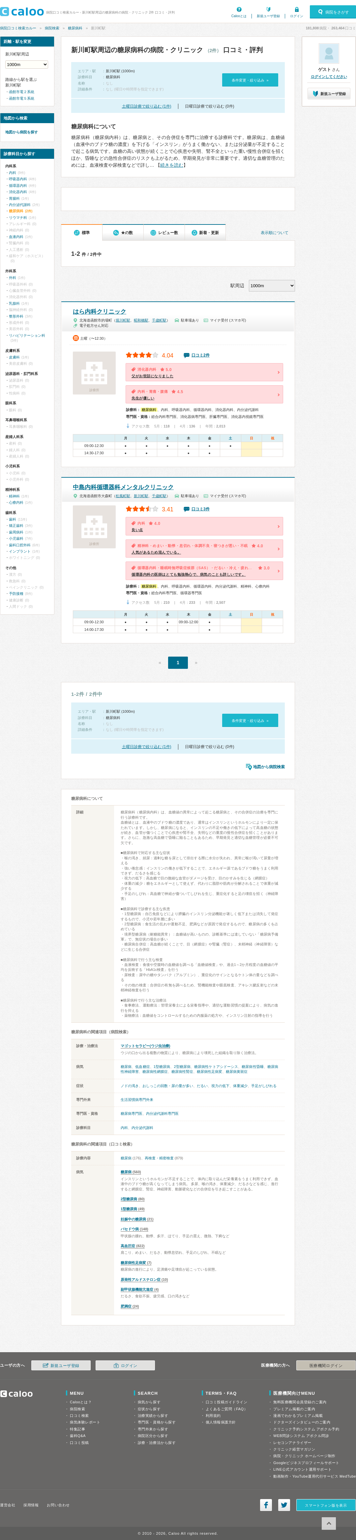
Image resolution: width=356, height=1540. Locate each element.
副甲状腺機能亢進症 (137, 1289)
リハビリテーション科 (27, 335)
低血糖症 (142, 1067)
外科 (12, 278)
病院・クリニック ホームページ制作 (304, 1456)
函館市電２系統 (21, 92)
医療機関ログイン (326, 1365)
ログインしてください (329, 77)
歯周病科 (16, 532)
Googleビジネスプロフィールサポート (306, 1463)
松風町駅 (123, 496)
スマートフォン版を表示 (326, 1505)
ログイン (296, 16)
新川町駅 (141, 496)
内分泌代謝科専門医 (162, 1113)
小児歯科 (16, 538)
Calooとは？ (81, 1402)
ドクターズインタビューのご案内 (301, 1422)
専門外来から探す (153, 1429)
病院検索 (52, 28)
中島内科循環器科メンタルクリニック (123, 487)
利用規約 (213, 1416)
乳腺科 (14, 303)
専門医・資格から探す (157, 1422)
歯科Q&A (78, 1436)
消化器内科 (18, 192)
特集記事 (77, 1429)
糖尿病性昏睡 (253, 1067)
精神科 (14, 496)
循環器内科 (18, 186)
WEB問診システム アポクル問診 (301, 1436)
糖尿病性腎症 (182, 1072)
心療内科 (16, 502)
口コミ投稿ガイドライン (227, 1402)
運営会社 (7, 1505)
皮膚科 (14, 357)
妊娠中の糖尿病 (133, 1219)
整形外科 (16, 316)
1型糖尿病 (162, 1067)
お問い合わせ (58, 1505)
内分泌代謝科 (142, 1128)
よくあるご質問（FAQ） (227, 1409)
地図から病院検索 (269, 767)
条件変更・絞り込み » (250, 80)
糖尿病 (126, 1067)
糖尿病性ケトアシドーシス (216, 1067)
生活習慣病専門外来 (137, 1100)
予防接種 (16, 594)
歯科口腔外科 (20, 545)
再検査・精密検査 (159, 1158)
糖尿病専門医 (131, 1113)
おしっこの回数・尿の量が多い (167, 1086)
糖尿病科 (75, 28)
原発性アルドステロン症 (141, 1280)
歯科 (12, 519)
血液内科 (16, 237)
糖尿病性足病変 (209, 1072)
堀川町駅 (123, 320)
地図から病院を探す (21, 132)
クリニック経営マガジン (294, 1449)
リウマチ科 (18, 218)
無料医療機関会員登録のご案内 (300, 1402)
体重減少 (240, 1086)
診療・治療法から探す (157, 1443)
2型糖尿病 (182, 1067)
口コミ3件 (201, 509)
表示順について (274, 232)
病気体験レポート (85, 1422)
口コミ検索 (79, 1416)
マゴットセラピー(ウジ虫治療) (145, 1046)
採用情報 (31, 1505)
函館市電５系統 (21, 98)
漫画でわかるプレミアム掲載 (298, 1416)
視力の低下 (220, 1086)
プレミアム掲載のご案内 (294, 1409)
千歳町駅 (159, 320)
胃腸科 (14, 198)
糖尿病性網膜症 (155, 1072)
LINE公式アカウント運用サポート (302, 1469)
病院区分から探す (153, 1436)
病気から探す (149, 1402)
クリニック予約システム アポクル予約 (306, 1429)
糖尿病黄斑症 (237, 1072)
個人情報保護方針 (221, 1422)
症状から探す (149, 1409)
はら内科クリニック (99, 311)
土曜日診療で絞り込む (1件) (146, 106)
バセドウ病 (130, 1229)
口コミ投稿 (79, 1443)
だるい (202, 1086)
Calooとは (239, 16)
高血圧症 (128, 1246)
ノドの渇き (130, 1086)
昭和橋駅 (141, 320)
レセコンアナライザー (292, 1443)
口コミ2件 (201, 355)
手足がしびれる (264, 1086)
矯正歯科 (16, 526)
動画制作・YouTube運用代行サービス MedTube (314, 1476)
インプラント (20, 551)
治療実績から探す (153, 1416)
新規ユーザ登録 (268, 16)
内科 (124, 1128)
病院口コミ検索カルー (18, 28)
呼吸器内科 (18, 179)
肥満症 (126, 1306)
